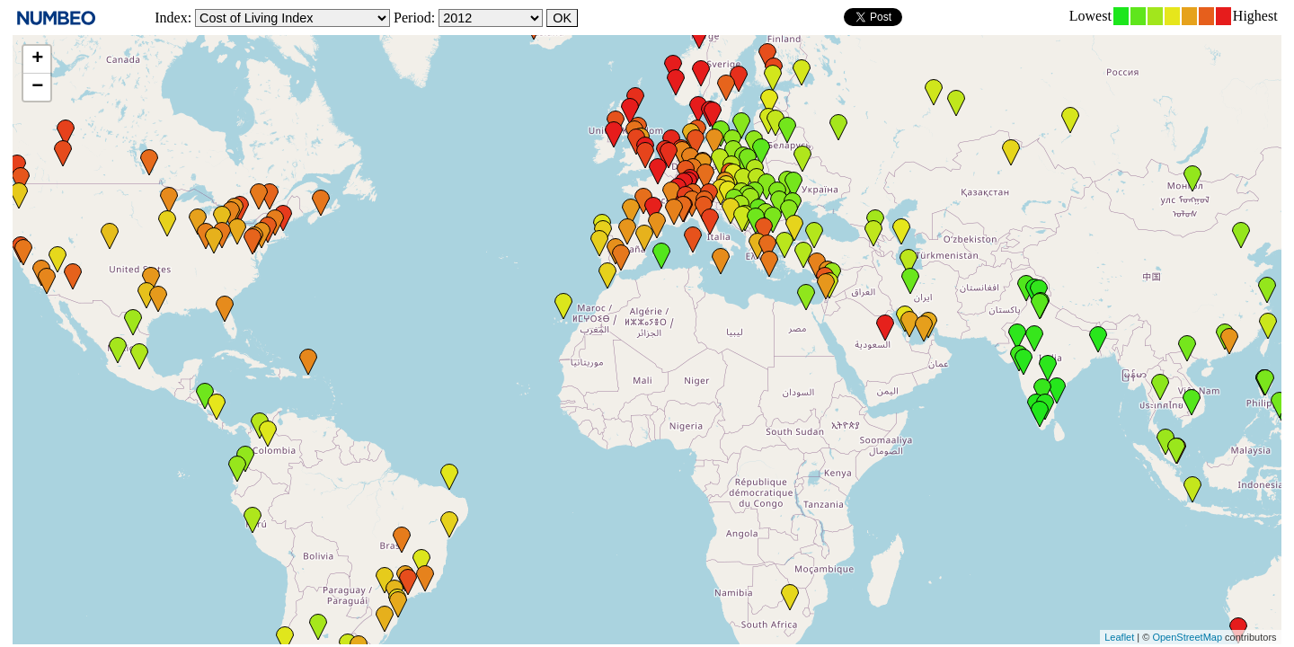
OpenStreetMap (1187, 637)
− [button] (37, 87)
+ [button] (37, 59)
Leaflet (1119, 637)
